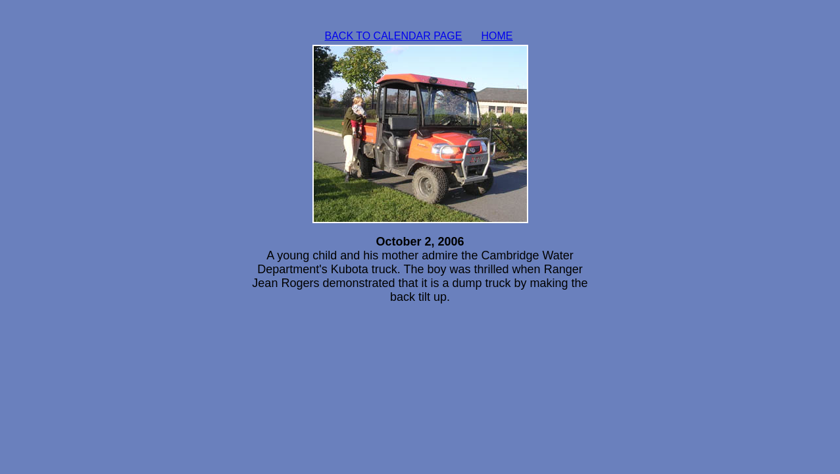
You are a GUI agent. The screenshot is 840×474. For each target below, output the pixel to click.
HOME (497, 35)
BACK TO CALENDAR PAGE (393, 35)
